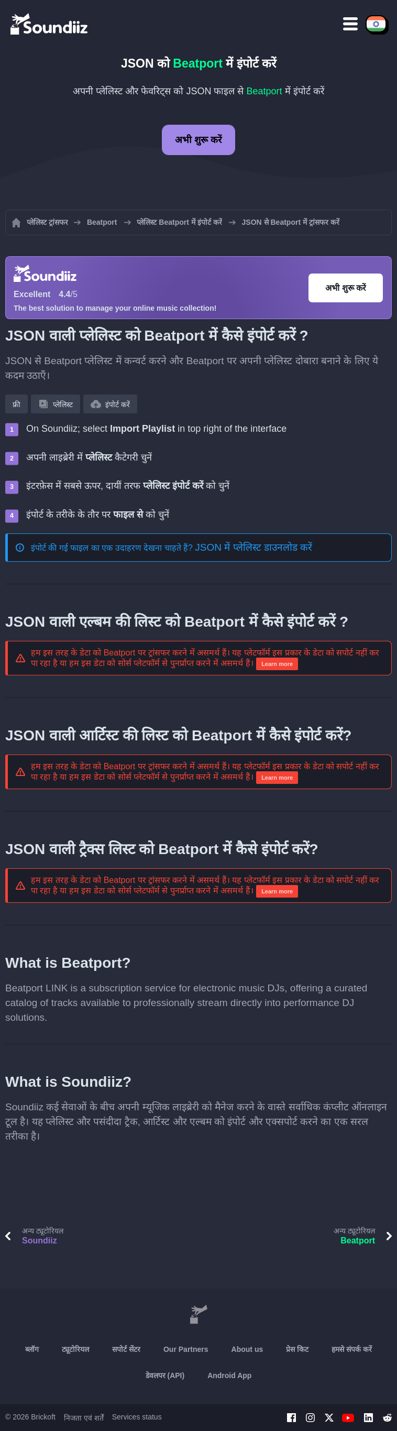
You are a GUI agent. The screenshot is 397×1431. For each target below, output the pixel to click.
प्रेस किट (297, 1349)
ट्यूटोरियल (75, 1349)
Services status (137, 1417)
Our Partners (185, 1349)
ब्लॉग (32, 1349)
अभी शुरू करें (198, 140)
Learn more (277, 664)
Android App (229, 1375)
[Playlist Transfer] (49, 23)
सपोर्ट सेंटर (126, 1349)
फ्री (16, 404)
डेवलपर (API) (165, 1375)
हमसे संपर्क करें (352, 1349)
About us (247, 1349)
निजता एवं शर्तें (84, 1418)
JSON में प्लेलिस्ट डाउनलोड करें (253, 547)
